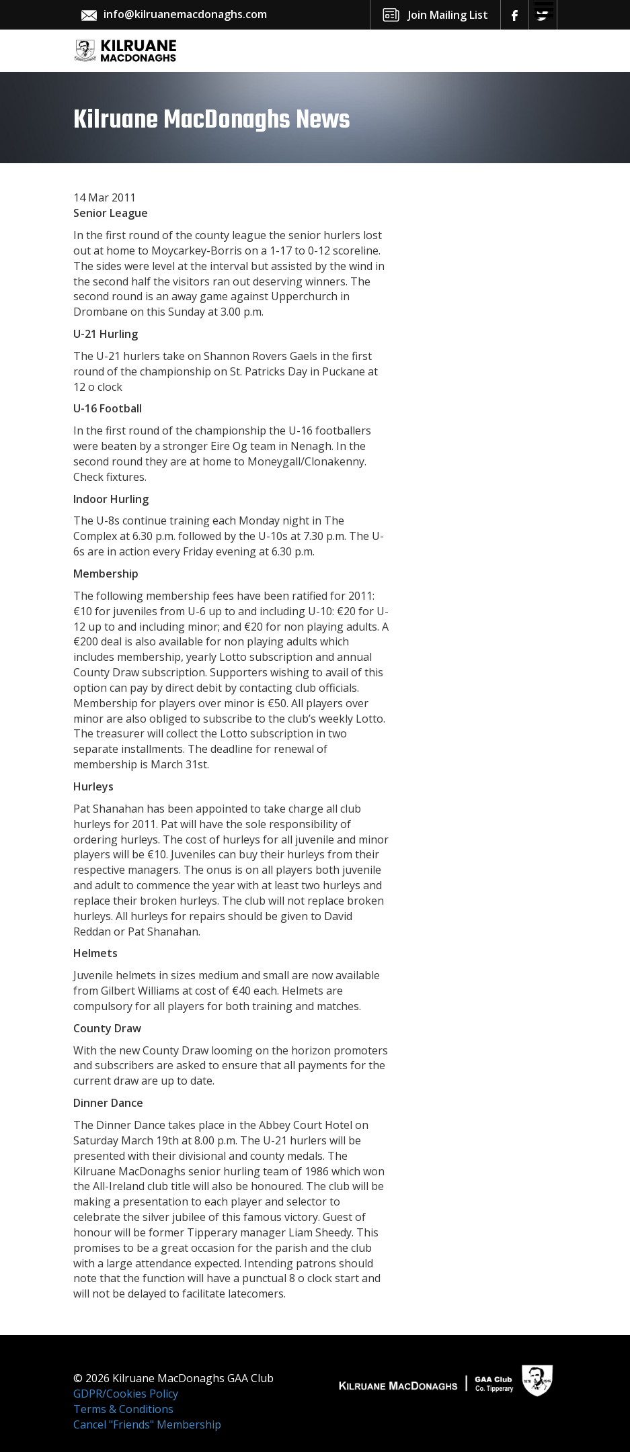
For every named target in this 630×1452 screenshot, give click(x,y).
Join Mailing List (448, 14)
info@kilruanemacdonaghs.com (185, 14)
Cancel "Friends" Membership (147, 1424)
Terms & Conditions (123, 1409)
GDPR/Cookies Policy (125, 1393)
